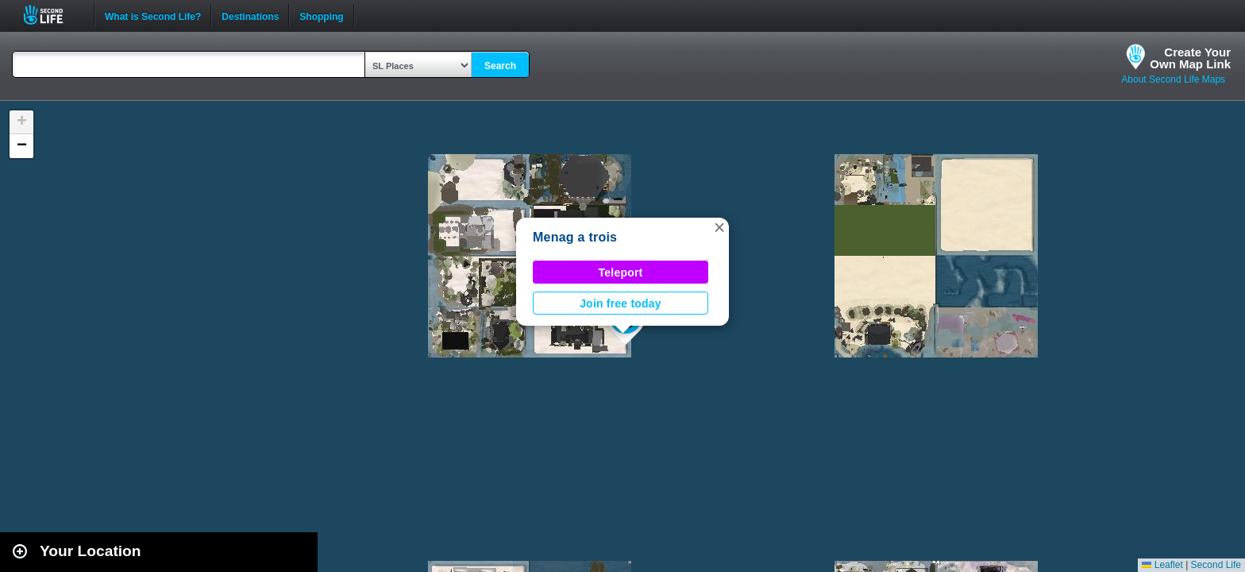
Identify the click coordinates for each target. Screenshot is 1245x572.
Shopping (321, 15)
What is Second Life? (153, 15)
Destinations (250, 15)
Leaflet (1162, 564)
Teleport (621, 272)
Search (500, 66)
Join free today (620, 303)
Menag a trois (575, 237)
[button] (719, 227)
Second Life (52, 14)
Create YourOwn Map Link (1190, 58)
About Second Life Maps (1173, 79)
